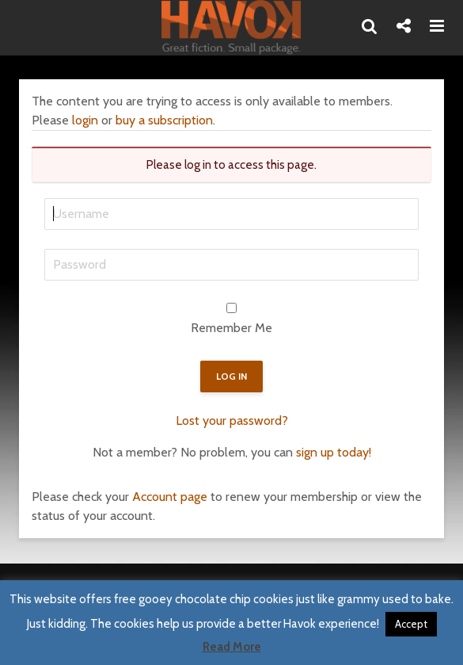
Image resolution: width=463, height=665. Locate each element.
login (85, 120)
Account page (169, 496)
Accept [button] (411, 623)
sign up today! (333, 452)
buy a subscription (164, 120)
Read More (232, 647)
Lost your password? (232, 420)
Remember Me (231, 327)
